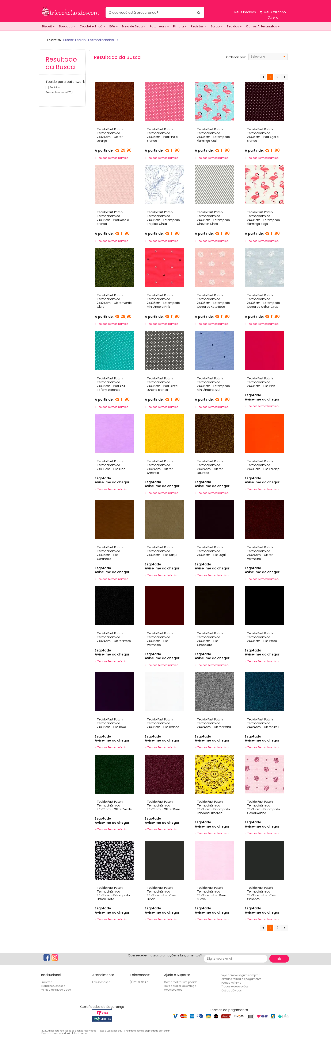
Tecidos (234, 26)
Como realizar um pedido (180, 982)
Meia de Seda (133, 26)
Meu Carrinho (272, 15)
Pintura (180, 26)
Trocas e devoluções (234, 986)
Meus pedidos (173, 989)
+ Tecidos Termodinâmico (111, 158)
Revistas (198, 26)
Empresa (46, 982)
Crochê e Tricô (92, 26)
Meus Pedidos (244, 12)
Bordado (67, 26)
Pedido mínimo (231, 982)
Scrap (216, 26)
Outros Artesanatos (263, 26)
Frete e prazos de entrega (180, 986)
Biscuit (48, 26)
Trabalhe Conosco (53, 986)
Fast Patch (54, 40)
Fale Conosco (101, 982)
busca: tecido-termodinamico (88, 40)
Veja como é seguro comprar (240, 975)
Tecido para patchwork (65, 81)
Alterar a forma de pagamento (241, 979)
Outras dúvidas (231, 990)
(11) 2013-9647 (139, 982)
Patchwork (159, 26)
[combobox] (268, 57)
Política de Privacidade (56, 989)
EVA (113, 26)
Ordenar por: (236, 57)
